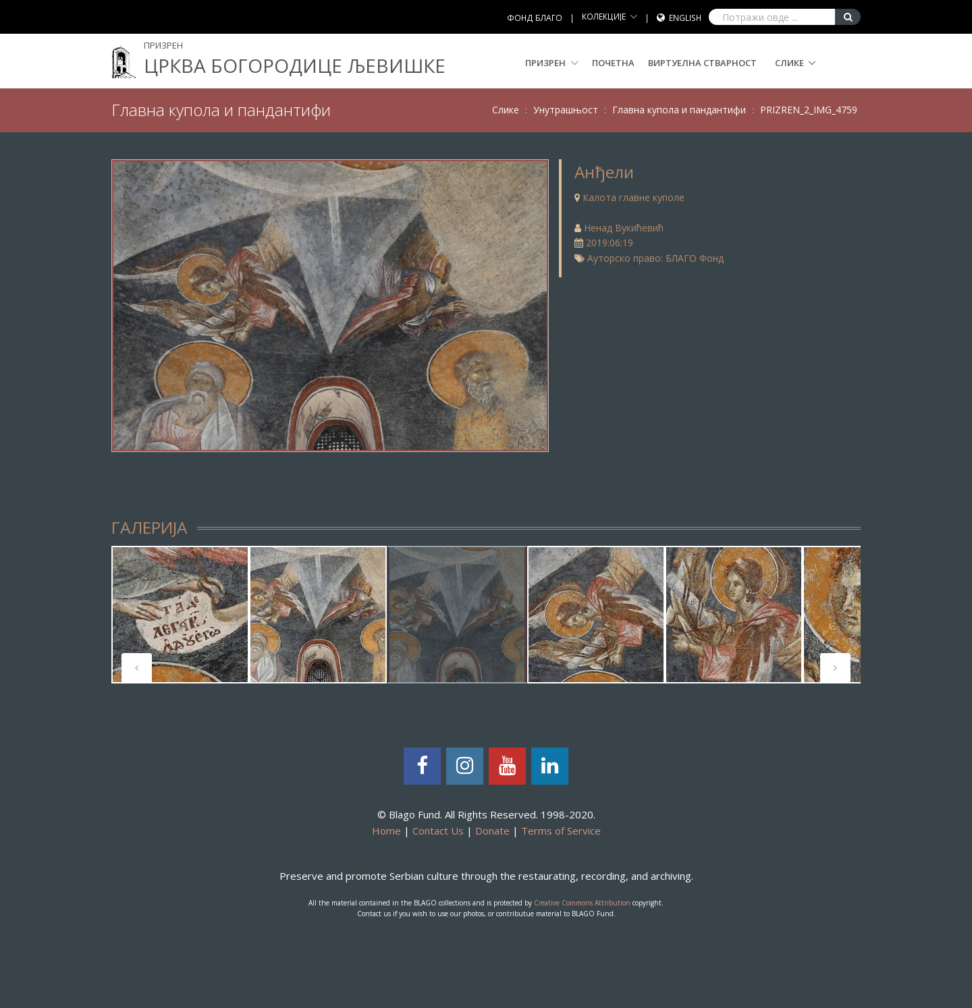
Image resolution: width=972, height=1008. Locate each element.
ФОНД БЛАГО (534, 18)
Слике (789, 63)
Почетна (613, 63)
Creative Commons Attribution (582, 902)
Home (386, 830)
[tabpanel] (180, 614)
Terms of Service (561, 830)
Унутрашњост (565, 109)
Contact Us (438, 830)
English (685, 18)
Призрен (551, 63)
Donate (492, 830)
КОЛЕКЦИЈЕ (604, 16)
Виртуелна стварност (702, 63)
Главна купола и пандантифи (679, 109)
